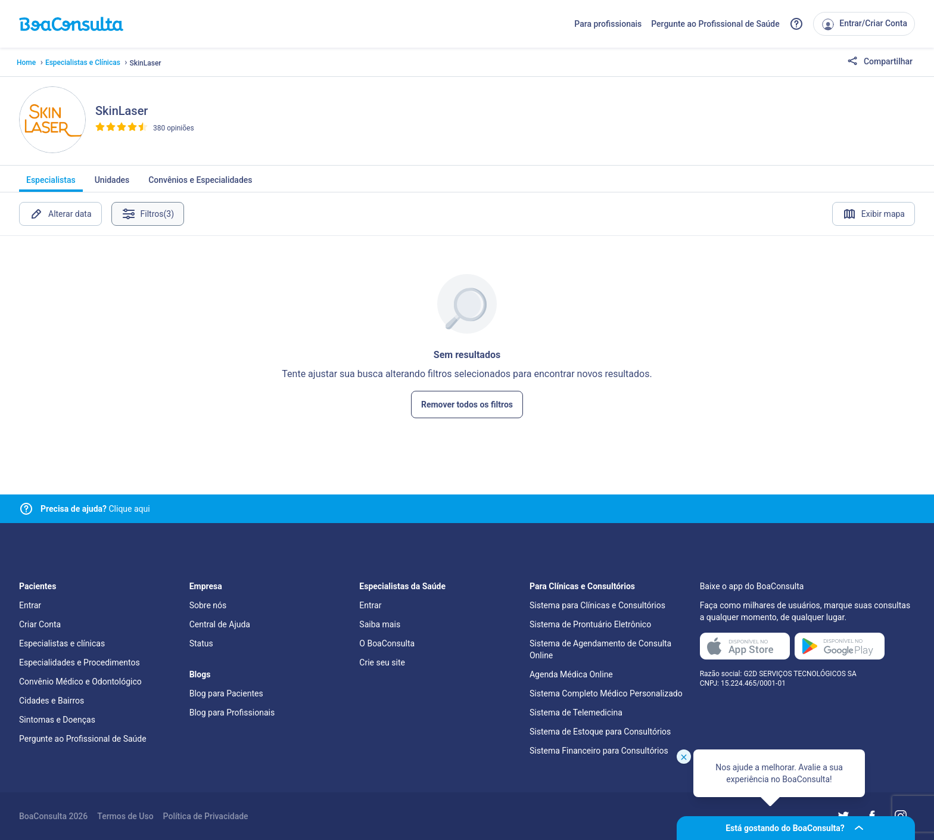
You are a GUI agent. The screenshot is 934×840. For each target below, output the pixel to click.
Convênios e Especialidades (200, 183)
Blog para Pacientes (226, 693)
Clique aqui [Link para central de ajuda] (95, 509)
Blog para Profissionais (232, 712)
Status (201, 643)
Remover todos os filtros (467, 404)
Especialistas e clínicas (62, 643)
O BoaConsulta (387, 643)
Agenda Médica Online (571, 674)
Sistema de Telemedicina (576, 712)
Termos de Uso (125, 816)
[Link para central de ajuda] (26, 509)
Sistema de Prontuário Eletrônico (590, 624)
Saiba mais (379, 624)
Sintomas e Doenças (57, 719)
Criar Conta (40, 624)
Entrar (30, 605)
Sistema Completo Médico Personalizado (606, 693)
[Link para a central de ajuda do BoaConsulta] (796, 24)
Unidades (112, 183)
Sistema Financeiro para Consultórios (599, 750)
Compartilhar (880, 62)
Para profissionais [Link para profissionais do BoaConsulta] (608, 24)
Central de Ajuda (219, 624)
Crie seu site (382, 662)
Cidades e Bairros (51, 700)
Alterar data (60, 214)
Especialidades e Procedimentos (79, 662)
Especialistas (51, 183)
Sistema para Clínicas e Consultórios (597, 605)
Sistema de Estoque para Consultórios (600, 731)
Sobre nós (208, 605)
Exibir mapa (873, 214)
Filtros (148, 214)
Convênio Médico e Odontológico (80, 681)
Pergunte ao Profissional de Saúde (715, 24)
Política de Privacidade (205, 816)
